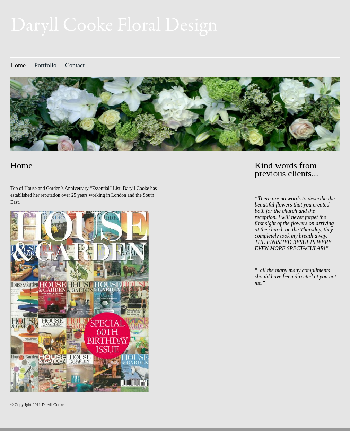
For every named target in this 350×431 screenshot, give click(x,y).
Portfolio (45, 65)
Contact (75, 65)
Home (18, 65)
